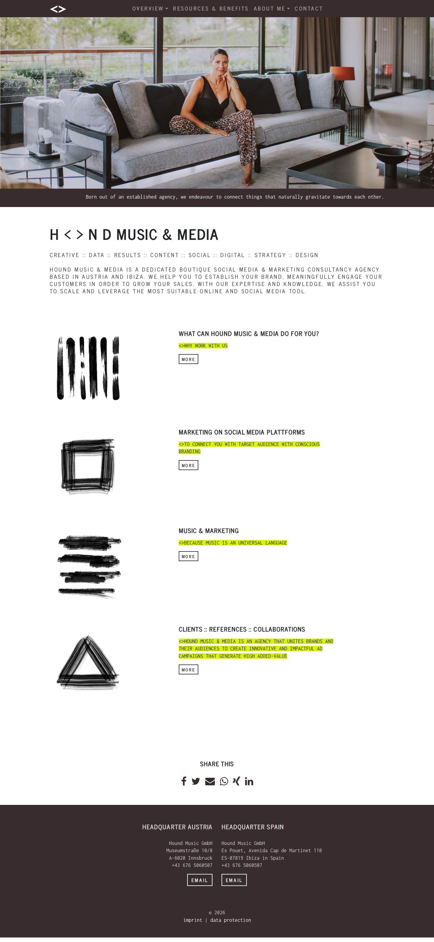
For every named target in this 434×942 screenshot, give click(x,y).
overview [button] (150, 8)
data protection (230, 920)
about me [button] (272, 8)
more (188, 359)
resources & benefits (211, 8)
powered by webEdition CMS (415, 939)
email (199, 880)
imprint (192, 920)
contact (309, 8)
